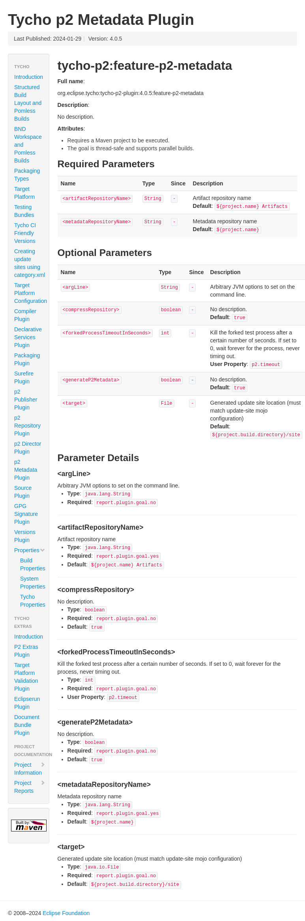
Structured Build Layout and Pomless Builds (27, 103)
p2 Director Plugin (27, 448)
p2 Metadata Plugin (25, 470)
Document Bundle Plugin (26, 725)
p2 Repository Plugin (27, 426)
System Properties (31, 582)
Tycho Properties (31, 601)
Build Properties (31, 564)
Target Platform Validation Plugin (26, 677)
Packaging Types (27, 175)
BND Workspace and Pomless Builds (28, 145)
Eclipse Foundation (66, 913)
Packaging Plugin (27, 359)
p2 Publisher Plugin (25, 400)
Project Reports (29, 787)
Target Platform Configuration (30, 293)
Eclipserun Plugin (27, 703)
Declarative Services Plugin (28, 337)
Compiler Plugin (25, 315)
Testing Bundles (24, 211)
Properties (29, 550)
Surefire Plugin (24, 377)
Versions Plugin (25, 536)
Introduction (28, 77)
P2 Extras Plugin (26, 651)
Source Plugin (23, 492)
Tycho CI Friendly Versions (25, 233)
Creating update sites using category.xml (29, 263)
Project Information (29, 769)
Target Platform (24, 193)
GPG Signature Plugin (26, 514)
